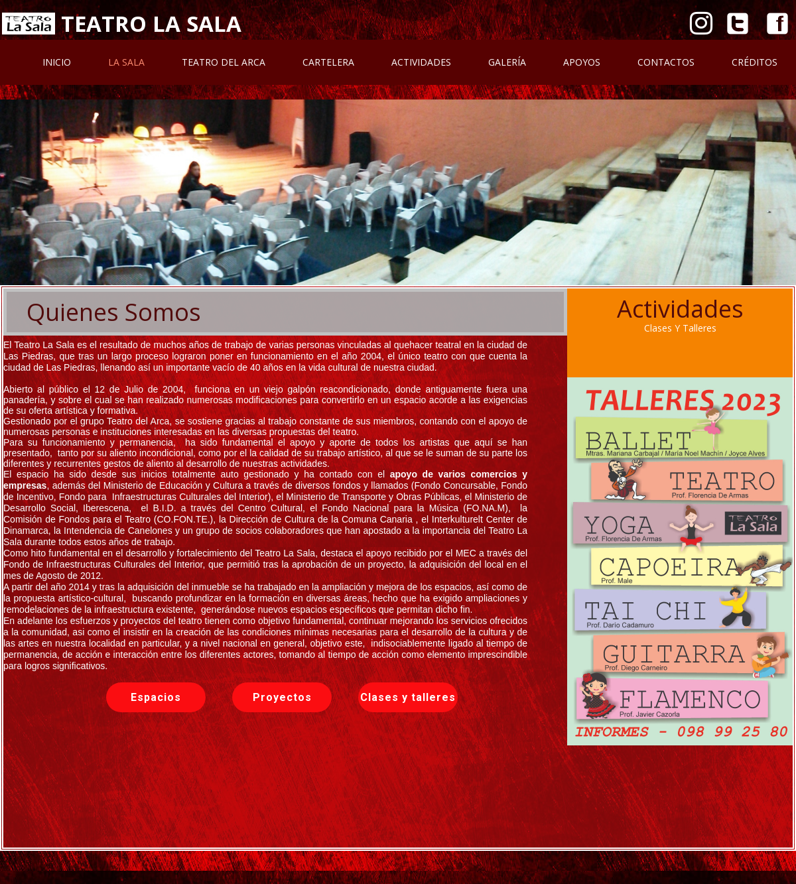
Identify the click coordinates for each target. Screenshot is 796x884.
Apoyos (581, 62)
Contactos (666, 62)
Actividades (421, 62)
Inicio (56, 62)
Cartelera (328, 62)
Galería (507, 62)
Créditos (754, 62)
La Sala (126, 62)
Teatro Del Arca (223, 62)
